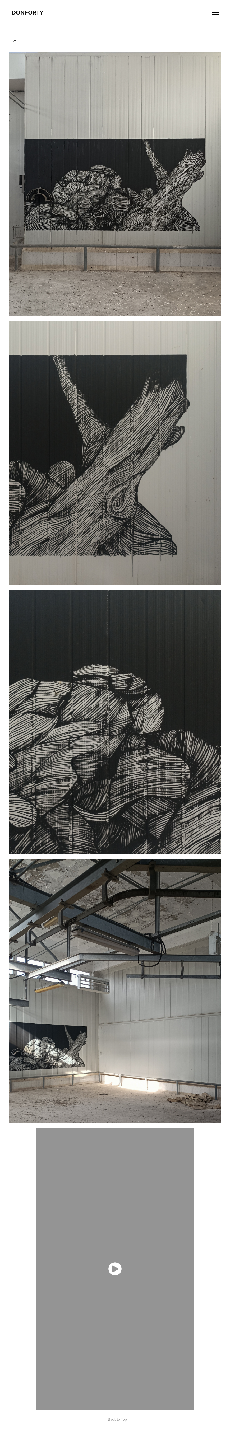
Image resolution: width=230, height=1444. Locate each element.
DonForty (27, 12)
